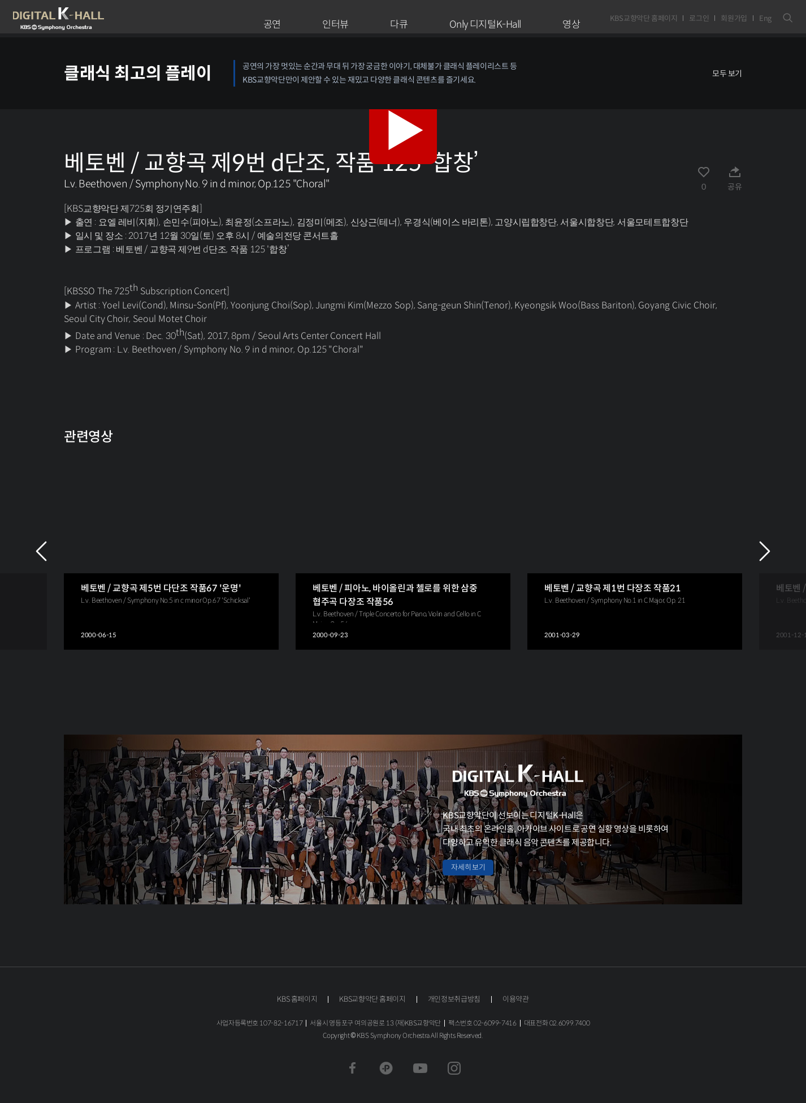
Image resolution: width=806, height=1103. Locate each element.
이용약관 (515, 999)
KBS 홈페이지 (297, 999)
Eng (765, 18)
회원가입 (734, 18)
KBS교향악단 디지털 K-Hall (85, 18)
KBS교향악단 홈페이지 (643, 18)
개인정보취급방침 (454, 999)
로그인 (699, 18)
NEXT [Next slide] (765, 551)
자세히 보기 (468, 867)
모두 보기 (727, 73)
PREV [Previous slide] (41, 551)
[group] (171, 551)
